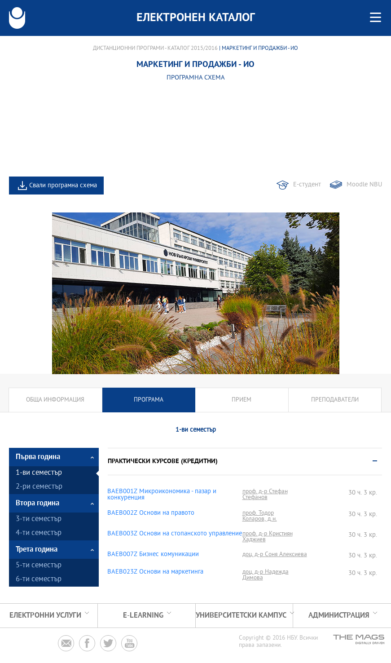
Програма (148, 400)
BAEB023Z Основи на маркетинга (155, 572)
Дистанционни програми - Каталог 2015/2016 (155, 48)
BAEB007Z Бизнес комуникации (153, 555)
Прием (241, 400)
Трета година (36, 549)
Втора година (37, 503)
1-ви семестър (39, 473)
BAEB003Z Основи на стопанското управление (174, 534)
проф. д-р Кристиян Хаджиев (267, 537)
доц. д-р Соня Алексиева (274, 554)
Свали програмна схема (63, 185)
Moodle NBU (364, 185)
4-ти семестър (39, 533)
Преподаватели (335, 400)
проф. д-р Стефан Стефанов (265, 494)
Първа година (38, 457)
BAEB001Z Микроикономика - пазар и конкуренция (161, 495)
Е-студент (307, 185)
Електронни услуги (45, 615)
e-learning (143, 615)
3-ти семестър (39, 519)
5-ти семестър (39, 565)
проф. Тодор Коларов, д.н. (259, 516)
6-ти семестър (39, 579)
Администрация (338, 615)
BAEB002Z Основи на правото (150, 513)
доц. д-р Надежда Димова (265, 575)
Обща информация (55, 400)
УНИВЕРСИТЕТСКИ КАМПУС (241, 615)
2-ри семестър (39, 487)
